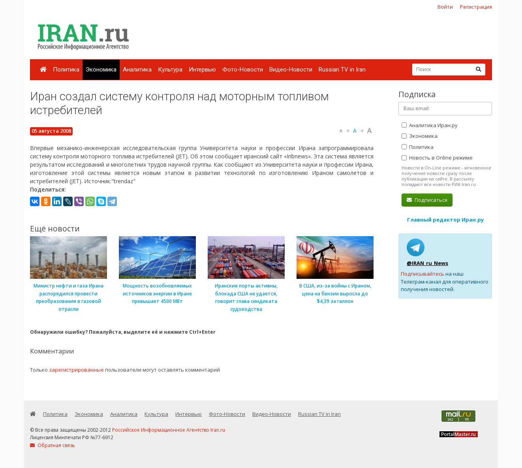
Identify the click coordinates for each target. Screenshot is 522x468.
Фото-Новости (242, 69)
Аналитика (137, 69)
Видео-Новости (290, 69)
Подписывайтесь (422, 273)
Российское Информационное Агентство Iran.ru (168, 430)
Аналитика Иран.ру (430, 125)
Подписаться (427, 199)
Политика (66, 69)
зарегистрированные (76, 369)
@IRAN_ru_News (427, 263)
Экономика (101, 69)
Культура (170, 69)
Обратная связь (52, 445)
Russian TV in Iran (342, 69)
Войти (445, 6)
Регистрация (476, 6)
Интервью (202, 69)
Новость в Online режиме (437, 157)
